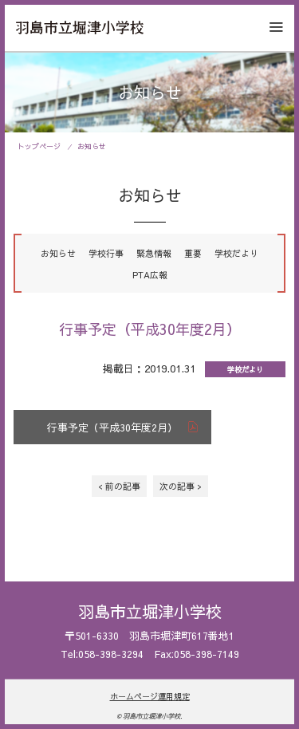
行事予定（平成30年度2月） (112, 427)
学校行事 (106, 253)
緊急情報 (153, 253)
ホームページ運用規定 (150, 696)
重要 (193, 253)
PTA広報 (149, 275)
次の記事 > (180, 486)
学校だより (236, 253)
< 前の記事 (119, 486)
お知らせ (91, 146)
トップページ (39, 146)
